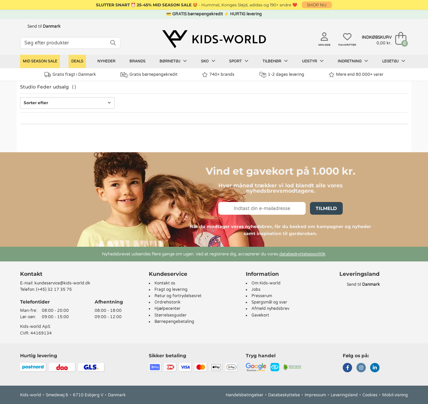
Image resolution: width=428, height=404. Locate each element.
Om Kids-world (266, 283)
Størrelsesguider (170, 315)
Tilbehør (275, 61)
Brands (137, 61)
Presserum (261, 295)
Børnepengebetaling (174, 321)
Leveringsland (344, 395)
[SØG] (113, 42)
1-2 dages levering (281, 74)
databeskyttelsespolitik (302, 254)
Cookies (370, 395)
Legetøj (393, 61)
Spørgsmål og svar (269, 302)
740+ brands (218, 74)
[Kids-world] (214, 39)
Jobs (255, 289)
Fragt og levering (171, 289)
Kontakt (31, 274)
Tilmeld (326, 208)
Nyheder (106, 61)
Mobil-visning (395, 395)
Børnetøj (173, 61)
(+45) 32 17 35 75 (54, 289)
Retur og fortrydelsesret (178, 295)
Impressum (315, 395)
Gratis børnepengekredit (149, 74)
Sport (238, 61)
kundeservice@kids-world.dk (62, 283)
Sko (208, 61)
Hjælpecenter (167, 308)
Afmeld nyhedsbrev (270, 308)
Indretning (353, 61)
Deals (77, 61)
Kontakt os (164, 283)
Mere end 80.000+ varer (356, 74)
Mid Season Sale (40, 61)
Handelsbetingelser (244, 395)
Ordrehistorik (167, 302)
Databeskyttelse (284, 395)
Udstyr (313, 61)
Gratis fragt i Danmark (70, 74)
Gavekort (260, 315)
